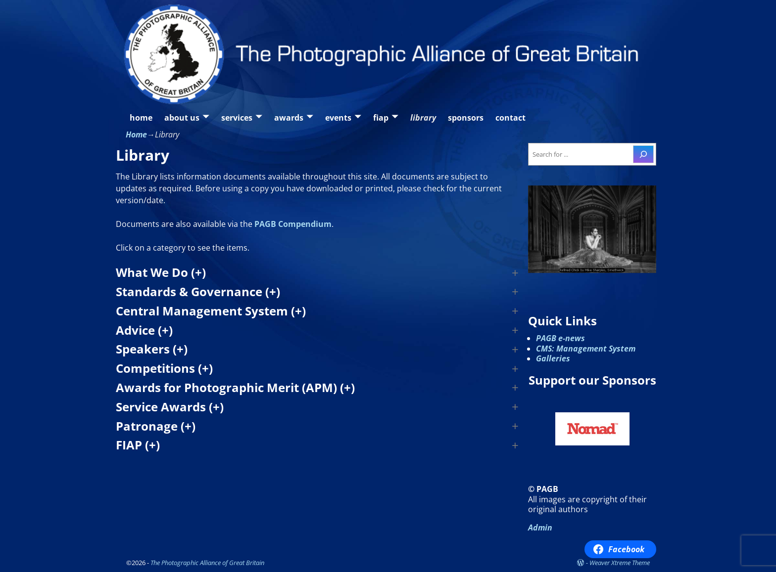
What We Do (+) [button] (161, 272)
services (236, 117)
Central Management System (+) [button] (211, 311)
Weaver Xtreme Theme (619, 562)
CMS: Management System (585, 348)
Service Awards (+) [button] (170, 407)
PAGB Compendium (293, 224)
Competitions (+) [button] (164, 368)
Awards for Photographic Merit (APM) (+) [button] (235, 388)
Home (136, 134)
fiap (380, 117)
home (141, 117)
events (338, 117)
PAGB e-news (560, 338)
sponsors (466, 117)
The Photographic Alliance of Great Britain (207, 562)
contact (510, 117)
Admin (540, 527)
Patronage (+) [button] (155, 426)
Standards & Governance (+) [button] (198, 292)
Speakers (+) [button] (152, 349)
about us (181, 117)
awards (288, 117)
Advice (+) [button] (144, 330)
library (423, 117)
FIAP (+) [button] (138, 445)
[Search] (643, 154)
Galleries (553, 358)
